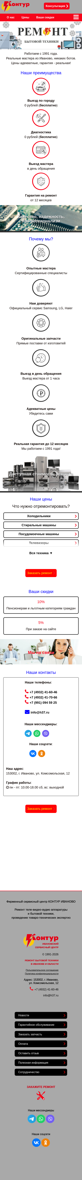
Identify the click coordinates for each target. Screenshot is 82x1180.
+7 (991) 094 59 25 (41, 702)
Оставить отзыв (28, 1053)
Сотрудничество (28, 1072)
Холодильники (39, 516)
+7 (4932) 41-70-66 (41, 697)
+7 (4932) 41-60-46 (41, 692)
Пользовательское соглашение (42, 970)
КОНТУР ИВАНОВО (62, 901)
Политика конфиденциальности (42, 973)
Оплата (23, 1043)
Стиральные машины (39, 525)
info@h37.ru (37, 712)
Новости (23, 1015)
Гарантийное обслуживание (36, 1024)
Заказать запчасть (30, 1034)
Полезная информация (33, 1062)
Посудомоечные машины (39, 534)
